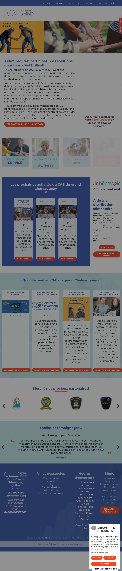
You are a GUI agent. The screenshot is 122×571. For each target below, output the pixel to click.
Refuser (109, 558)
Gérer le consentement (105, 569)
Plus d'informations (99, 552)
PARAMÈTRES (104, 564)
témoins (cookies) (112, 538)
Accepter (97, 558)
